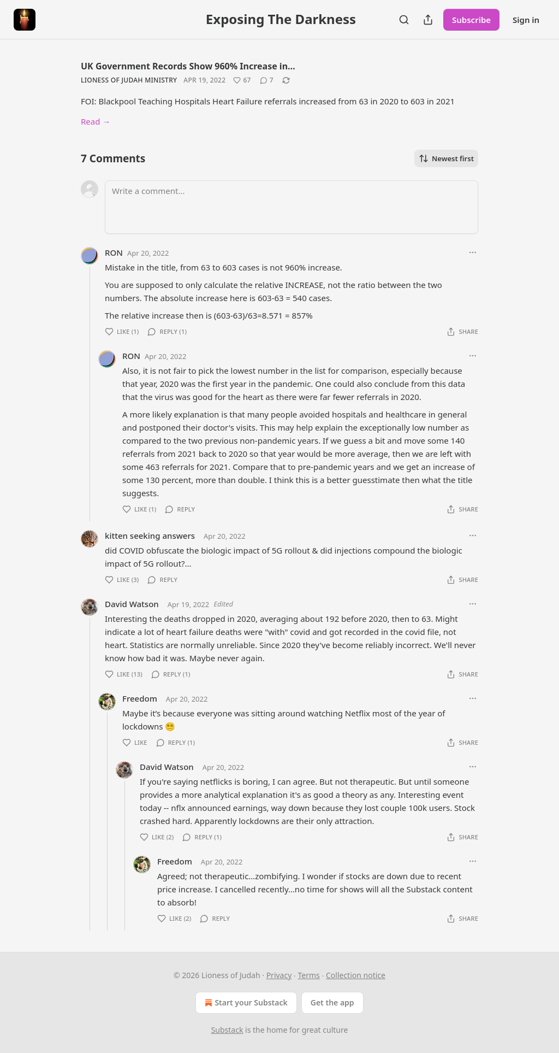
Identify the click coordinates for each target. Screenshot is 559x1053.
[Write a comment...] (291, 207)
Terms (309, 975)
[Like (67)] (242, 80)
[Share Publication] (428, 20)
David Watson (132, 603)
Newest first (446, 158)
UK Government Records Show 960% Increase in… (188, 66)
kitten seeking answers (150, 535)
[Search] (404, 20)
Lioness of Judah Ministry (129, 80)
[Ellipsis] (472, 252)
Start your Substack (245, 1003)
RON (114, 252)
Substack (227, 1030)
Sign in (526, 19)
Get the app (332, 1002)
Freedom (139, 698)
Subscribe (471, 19)
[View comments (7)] (267, 80)
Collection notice (355, 975)
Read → (95, 121)
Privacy (279, 975)
